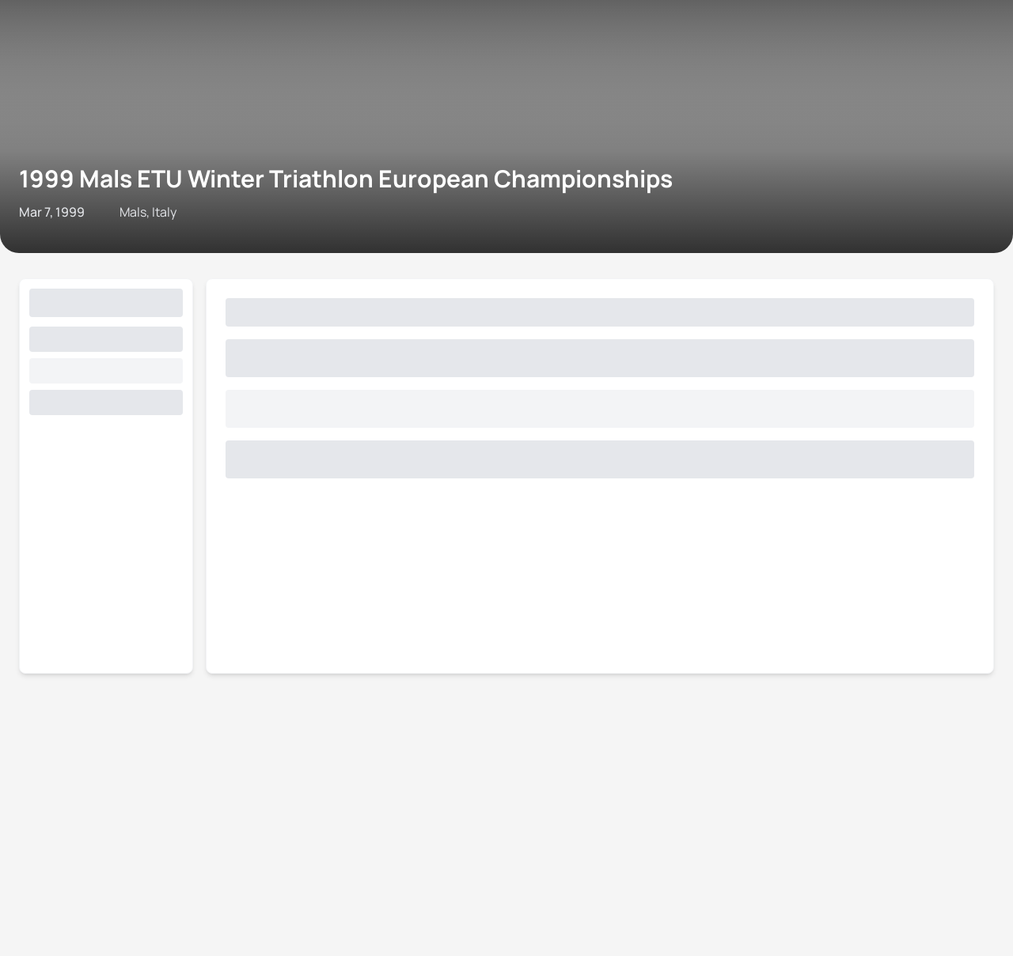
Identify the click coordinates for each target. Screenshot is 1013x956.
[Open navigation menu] (17, 46)
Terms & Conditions (349, 184)
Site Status (258, 184)
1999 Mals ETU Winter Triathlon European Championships (353, 106)
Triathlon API (185, 184)
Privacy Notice (449, 184)
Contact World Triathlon (75, 184)
